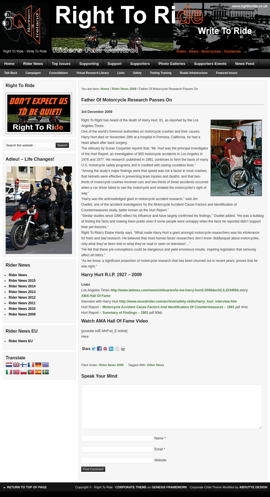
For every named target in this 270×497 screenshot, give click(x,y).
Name (158, 438)
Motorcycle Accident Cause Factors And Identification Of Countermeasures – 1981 (168, 307)
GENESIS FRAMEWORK (169, 487)
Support (114, 64)
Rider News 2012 (22, 297)
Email (158, 449)
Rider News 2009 (111, 365)
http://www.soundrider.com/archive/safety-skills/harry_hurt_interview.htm (178, 301)
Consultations (58, 72)
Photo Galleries (171, 64)
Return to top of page (27, 487)
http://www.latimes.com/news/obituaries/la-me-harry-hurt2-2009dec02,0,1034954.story (179, 290)
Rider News (33, 64)
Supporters (140, 64)
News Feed (244, 64)
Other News (155, 365)
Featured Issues (226, 72)
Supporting (89, 64)
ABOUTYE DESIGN (253, 487)
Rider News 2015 (22, 281)
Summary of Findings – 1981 (125, 313)
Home (9, 64)
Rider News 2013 (22, 292)
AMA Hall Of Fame (96, 296)
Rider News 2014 (22, 286)
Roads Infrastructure (194, 72)
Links (121, 72)
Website (160, 460)
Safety (137, 72)
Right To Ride (135, 20)
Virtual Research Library (92, 72)
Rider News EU (21, 341)
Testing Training (160, 72)
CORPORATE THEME (131, 487)
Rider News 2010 (22, 309)
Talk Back (10, 72)
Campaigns (33, 72)
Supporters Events (210, 64)
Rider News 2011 (22, 303)
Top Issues (61, 64)
